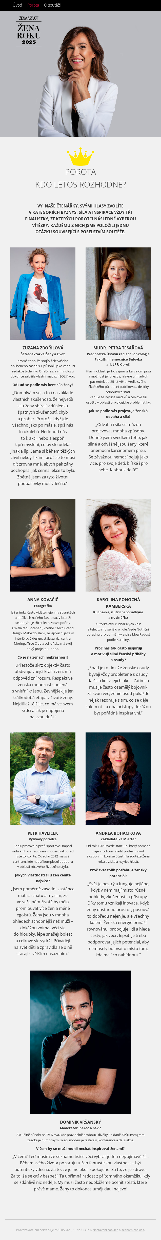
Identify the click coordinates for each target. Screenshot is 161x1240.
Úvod (17, 5)
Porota (33, 5)
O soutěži (52, 5)
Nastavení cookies (105, 1230)
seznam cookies (133, 1230)
